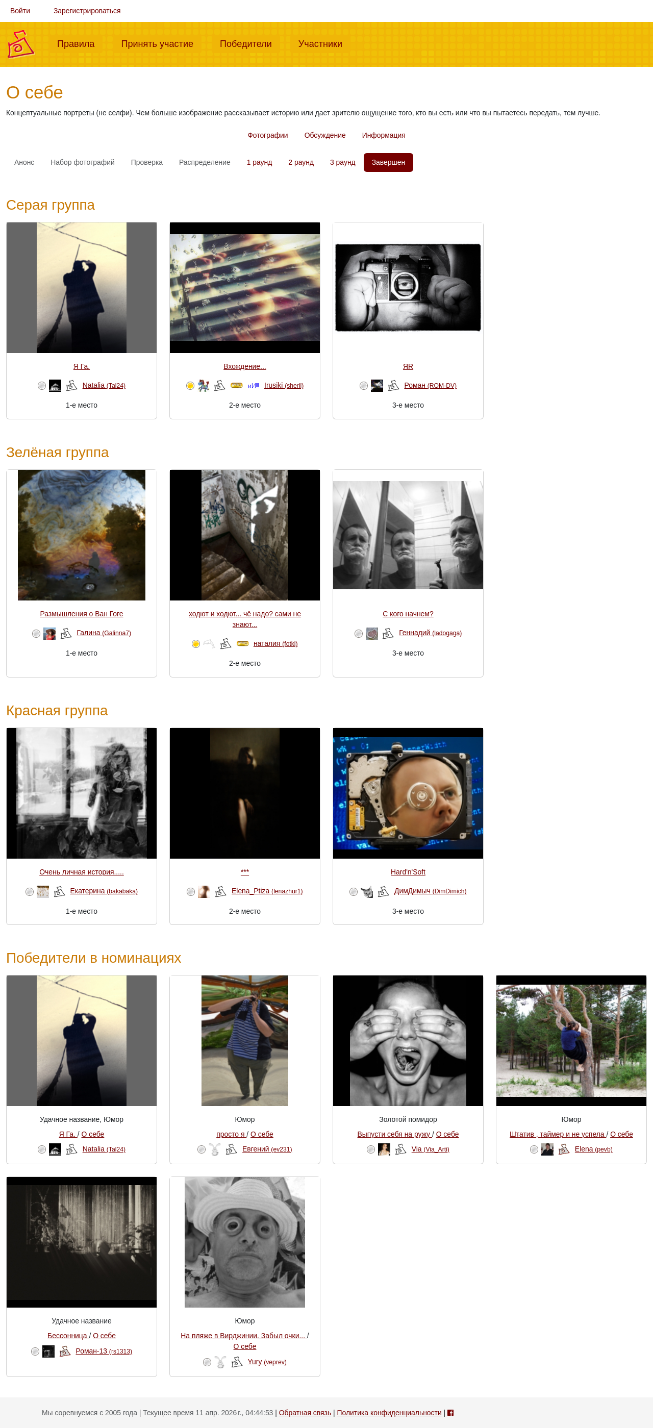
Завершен (388, 162)
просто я (231, 1134)
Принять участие (161, 43)
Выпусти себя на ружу (395, 1134)
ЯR (408, 366)
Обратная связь (305, 1413)
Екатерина (104, 891)
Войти (20, 11)
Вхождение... (244, 366)
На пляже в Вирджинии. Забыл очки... (244, 1336)
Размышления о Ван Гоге (81, 614)
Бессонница (68, 1336)
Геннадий (430, 633)
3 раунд (343, 162)
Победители (250, 43)
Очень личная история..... (81, 872)
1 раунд (259, 162)
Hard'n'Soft (408, 872)
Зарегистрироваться (87, 11)
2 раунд (301, 162)
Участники (324, 43)
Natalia (104, 385)
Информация (384, 135)
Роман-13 (104, 1351)
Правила (80, 43)
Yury (267, 1362)
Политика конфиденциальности (389, 1413)
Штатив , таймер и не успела (558, 1134)
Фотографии (267, 135)
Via (430, 1149)
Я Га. (81, 366)
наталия (276, 643)
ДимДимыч (430, 891)
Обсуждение (325, 135)
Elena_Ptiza (267, 891)
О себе (93, 1134)
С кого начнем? (408, 614)
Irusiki (284, 385)
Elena (594, 1149)
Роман (430, 385)
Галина (104, 633)
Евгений (267, 1149)
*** (245, 872)
